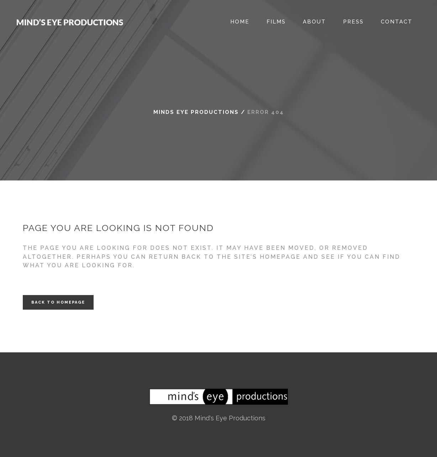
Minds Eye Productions (196, 112)
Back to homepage (58, 302)
